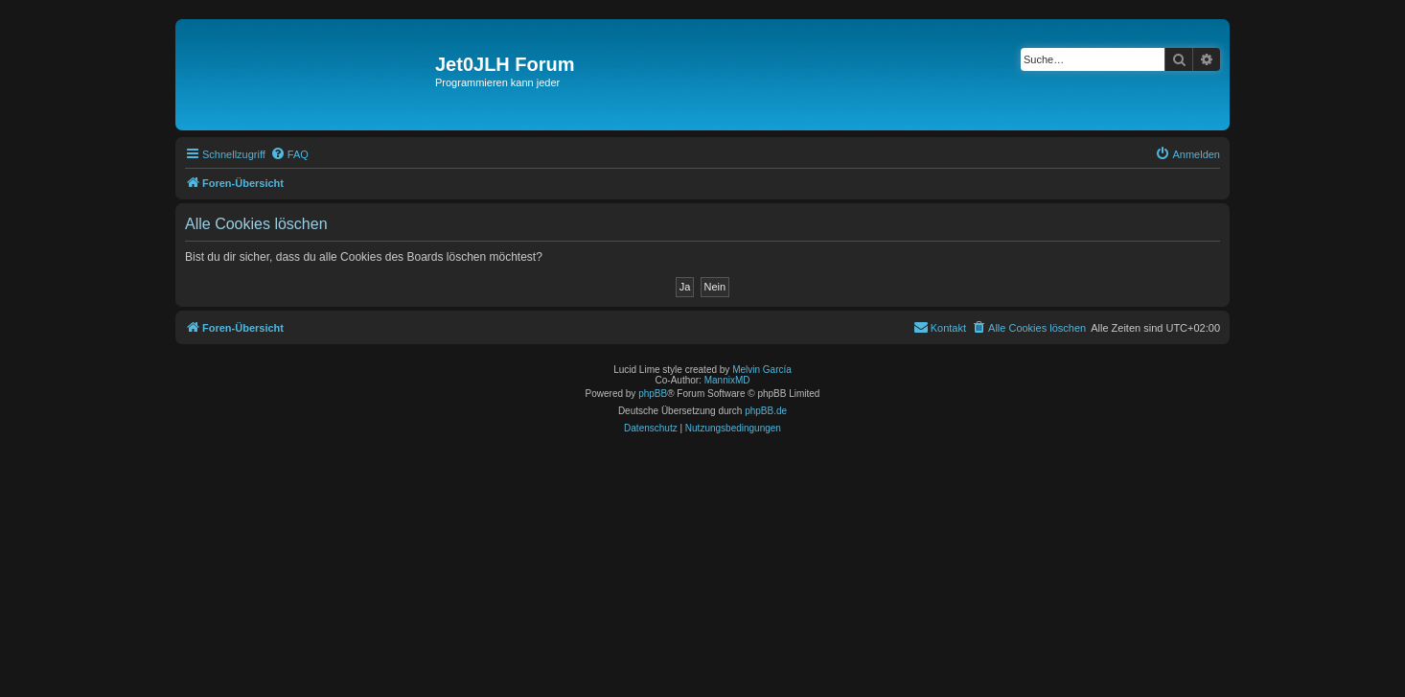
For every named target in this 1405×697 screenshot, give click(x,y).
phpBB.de (766, 411)
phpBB (652, 393)
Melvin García (762, 369)
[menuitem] (289, 154)
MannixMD (727, 380)
